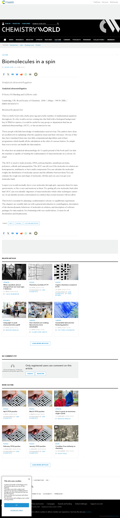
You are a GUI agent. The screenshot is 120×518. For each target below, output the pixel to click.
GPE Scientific (37, 291)
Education (105, 2)
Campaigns (51, 504)
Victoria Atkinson (66, 330)
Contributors (39, 480)
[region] (17, 496)
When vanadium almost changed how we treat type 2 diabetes (13, 287)
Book (57, 444)
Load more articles (40, 343)
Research (6, 320)
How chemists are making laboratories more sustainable (38, 325)
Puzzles (38, 45)
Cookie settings (16, 510)
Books (18, 223)
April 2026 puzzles (10, 411)
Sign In (7, 23)
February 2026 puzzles (11, 446)
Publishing (97, 2)
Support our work (96, 504)
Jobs (21, 45)
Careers (32, 320)
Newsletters (14, 45)
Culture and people (31, 223)
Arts (11, 223)
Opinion (6, 282)
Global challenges (81, 504)
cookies (88, 512)
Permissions (58, 494)
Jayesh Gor (8, 67)
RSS (47, 480)
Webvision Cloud (114, 516)
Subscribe (26, 23)
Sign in (30, 374)
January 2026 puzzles (37, 446)
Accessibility (47, 494)
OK (17, 505)
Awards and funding (65, 504)
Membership (114, 2)
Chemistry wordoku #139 (38, 285)
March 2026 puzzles (36, 411)
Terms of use (36, 494)
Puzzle (31, 282)
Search (58, 23)
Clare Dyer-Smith (39, 332)
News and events (38, 504)
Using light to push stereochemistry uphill (11, 324)
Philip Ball (62, 453)
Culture (5, 55)
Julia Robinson (12, 294)
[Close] (29, 479)
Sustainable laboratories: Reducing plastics (64, 324)
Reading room (29, 45)
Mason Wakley (12, 330)
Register (16, 23)
